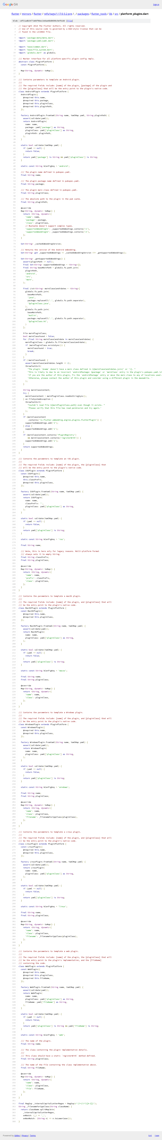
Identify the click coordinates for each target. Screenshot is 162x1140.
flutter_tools (99, 13)
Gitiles (17, 1135)
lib (110, 13)
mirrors (26, 13)
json (157, 1135)
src (116, 13)
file (69, 21)
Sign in (156, 4)
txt (150, 1135)
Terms (33, 1135)
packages (83, 13)
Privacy (25, 1135)
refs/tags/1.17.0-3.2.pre (58, 13)
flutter (15, 13)
